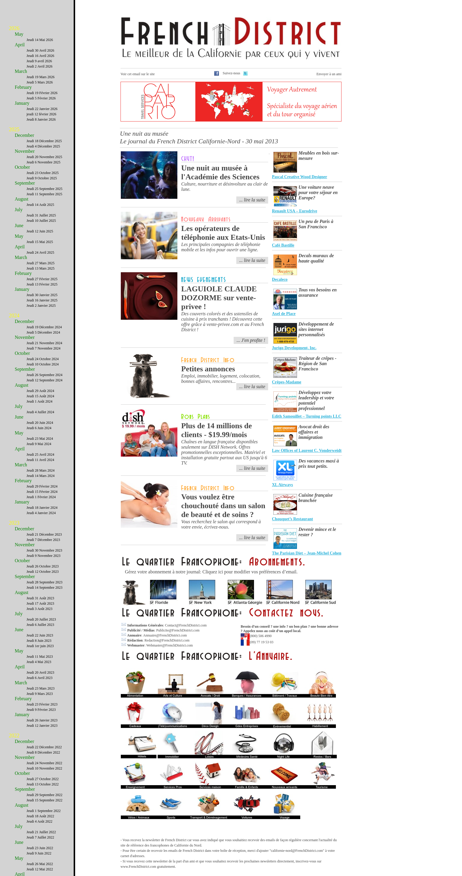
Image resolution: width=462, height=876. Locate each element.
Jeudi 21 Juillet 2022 (41, 832)
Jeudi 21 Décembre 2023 (44, 534)
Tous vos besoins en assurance (317, 292)
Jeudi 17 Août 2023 (40, 603)
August (21, 198)
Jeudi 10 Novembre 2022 (44, 768)
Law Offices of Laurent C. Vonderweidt (306, 450)
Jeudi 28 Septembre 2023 (44, 582)
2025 (14, 129)
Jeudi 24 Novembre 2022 (44, 763)
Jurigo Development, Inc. (294, 348)
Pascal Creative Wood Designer (299, 177)
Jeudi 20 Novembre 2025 (44, 157)
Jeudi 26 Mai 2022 (40, 864)
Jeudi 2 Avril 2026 (39, 66)
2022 (14, 736)
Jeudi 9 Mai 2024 (39, 444)
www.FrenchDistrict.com (138, 866)
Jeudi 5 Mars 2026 (40, 82)
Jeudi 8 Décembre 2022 (43, 752)
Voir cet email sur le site (138, 74)
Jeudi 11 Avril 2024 (40, 460)
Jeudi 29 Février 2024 (42, 486)
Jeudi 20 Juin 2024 (40, 423)
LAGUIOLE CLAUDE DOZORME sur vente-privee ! (219, 298)
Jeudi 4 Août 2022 (39, 821)
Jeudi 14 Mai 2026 (40, 40)
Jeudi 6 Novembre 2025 (43, 162)
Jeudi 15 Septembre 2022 (44, 800)
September (25, 183)
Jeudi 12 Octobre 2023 (43, 572)
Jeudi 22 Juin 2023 (40, 635)
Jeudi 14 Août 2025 (40, 205)
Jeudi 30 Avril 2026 (40, 50)
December (24, 135)
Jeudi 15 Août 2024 (40, 396)
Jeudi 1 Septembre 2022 (44, 811)
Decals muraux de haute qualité (316, 258)
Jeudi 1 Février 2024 (41, 497)
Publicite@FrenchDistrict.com (177, 630)
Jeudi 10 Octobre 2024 (43, 364)
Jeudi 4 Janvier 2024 (41, 513)
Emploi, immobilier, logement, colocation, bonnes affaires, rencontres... (220, 378)
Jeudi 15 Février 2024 (42, 492)
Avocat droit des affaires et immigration (313, 432)
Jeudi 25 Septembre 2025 (44, 189)
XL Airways (282, 485)
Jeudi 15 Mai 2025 (40, 242)
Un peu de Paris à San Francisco (315, 224)
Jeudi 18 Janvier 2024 (42, 508)
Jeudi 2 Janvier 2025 (41, 306)
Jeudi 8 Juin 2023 (39, 641)
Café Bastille (283, 245)
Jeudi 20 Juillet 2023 (41, 619)
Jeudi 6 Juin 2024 (39, 428)
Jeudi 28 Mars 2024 (41, 470)
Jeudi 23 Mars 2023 (41, 688)
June (19, 225)
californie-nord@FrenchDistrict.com (297, 851)
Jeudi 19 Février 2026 (42, 93)
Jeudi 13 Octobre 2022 (43, 784)
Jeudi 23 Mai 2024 (40, 439)
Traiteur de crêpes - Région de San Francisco (317, 363)
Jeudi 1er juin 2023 (40, 646)
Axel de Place (284, 313)
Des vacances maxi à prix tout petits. (318, 463)
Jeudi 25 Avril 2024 (40, 454)
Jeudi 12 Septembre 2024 (44, 380)
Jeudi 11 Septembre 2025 (44, 194)
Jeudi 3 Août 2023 (39, 609)
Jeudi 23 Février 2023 (42, 704)
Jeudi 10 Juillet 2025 (41, 221)
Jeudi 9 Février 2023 (41, 710)
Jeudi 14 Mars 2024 (41, 476)
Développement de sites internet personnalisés (316, 329)
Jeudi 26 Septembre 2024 (44, 375)
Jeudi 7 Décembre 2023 (43, 540)
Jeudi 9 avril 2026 (39, 61)
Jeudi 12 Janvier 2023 (42, 726)
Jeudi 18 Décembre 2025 (44, 141)
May (19, 34)
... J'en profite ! (251, 340)
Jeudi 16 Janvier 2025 (42, 300)
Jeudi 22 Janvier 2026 (42, 109)
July (19, 209)
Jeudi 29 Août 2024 (40, 391)
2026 (14, 28)
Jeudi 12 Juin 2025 (40, 231)
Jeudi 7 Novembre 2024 (43, 348)
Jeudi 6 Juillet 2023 (40, 625)
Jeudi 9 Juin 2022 (39, 853)
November (25, 151)
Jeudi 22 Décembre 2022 (44, 747)
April (20, 44)
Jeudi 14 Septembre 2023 (44, 587)
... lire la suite (252, 386)
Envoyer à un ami (328, 74)
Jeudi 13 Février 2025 (42, 284)
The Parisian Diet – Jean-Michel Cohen (306, 553)
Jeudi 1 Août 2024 (39, 401)
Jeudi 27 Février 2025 (42, 279)
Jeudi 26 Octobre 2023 (43, 566)
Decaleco (280, 279)
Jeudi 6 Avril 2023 (39, 678)
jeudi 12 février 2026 (41, 114)
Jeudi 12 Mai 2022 (40, 869)
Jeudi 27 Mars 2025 (41, 263)
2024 (14, 316)
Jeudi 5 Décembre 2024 (43, 332)
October (22, 167)
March (21, 71)
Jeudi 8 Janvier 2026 (41, 119)
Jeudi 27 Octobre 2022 (43, 779)
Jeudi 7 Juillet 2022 (40, 837)
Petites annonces (208, 369)
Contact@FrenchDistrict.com (186, 625)
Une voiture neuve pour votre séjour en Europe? (318, 192)
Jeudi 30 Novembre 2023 (44, 550)
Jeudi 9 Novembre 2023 (43, 556)
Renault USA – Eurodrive (294, 211)
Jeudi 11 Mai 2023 (40, 656)
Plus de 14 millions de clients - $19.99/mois (216, 430)
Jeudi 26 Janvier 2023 (42, 720)
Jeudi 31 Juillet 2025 (41, 215)
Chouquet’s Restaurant (292, 519)
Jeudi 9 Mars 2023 (40, 694)
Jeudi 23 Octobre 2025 (43, 173)
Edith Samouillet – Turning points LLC (306, 416)
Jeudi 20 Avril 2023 (40, 672)
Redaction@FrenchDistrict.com (166, 640)
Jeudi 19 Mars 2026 (41, 77)
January (22, 103)
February (23, 87)
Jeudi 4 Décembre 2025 (43, 146)
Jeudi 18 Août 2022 (40, 816)
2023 (14, 523)
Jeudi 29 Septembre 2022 (44, 795)
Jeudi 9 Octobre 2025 (42, 178)
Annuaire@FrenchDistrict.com (165, 635)
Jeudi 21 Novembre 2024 (44, 343)
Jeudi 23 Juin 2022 (40, 848)
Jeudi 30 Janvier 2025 (42, 295)
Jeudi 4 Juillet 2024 (40, 412)
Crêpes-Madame (286, 382)
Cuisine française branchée (315, 498)
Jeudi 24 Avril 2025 (40, 252)
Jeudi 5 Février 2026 (41, 98)
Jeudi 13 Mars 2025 (41, 268)
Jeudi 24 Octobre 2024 (43, 359)
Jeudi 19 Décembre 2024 (44, 327)
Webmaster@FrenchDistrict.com (169, 645)
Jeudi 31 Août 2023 (40, 598)
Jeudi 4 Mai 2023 (39, 662)
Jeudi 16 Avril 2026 (40, 56)
